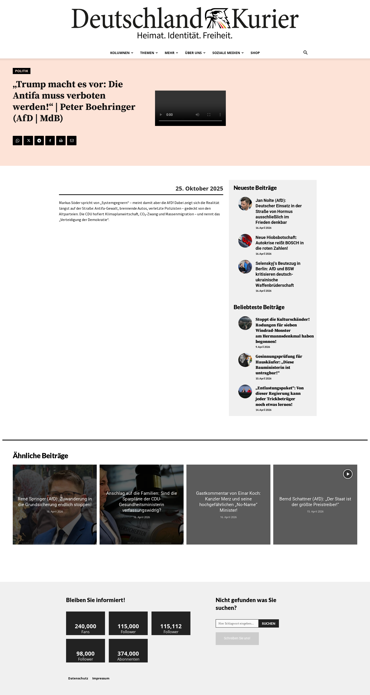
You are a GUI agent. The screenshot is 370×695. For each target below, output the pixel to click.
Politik (21, 71)
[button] (305, 53)
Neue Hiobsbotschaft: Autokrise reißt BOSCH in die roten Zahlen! (280, 243)
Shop (255, 52)
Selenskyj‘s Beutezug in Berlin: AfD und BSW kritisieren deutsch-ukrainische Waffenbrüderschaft (278, 274)
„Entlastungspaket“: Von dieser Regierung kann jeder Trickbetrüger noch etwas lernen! (280, 396)
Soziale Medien (228, 52)
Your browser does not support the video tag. (190, 108)
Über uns (195, 52)
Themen (149, 52)
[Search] (268, 623)
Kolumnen (121, 52)
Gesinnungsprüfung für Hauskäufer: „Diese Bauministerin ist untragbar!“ (279, 365)
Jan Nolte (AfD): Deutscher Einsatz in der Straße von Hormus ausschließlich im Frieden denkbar (279, 211)
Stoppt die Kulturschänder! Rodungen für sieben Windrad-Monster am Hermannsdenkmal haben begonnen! (285, 330)
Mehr (171, 52)
